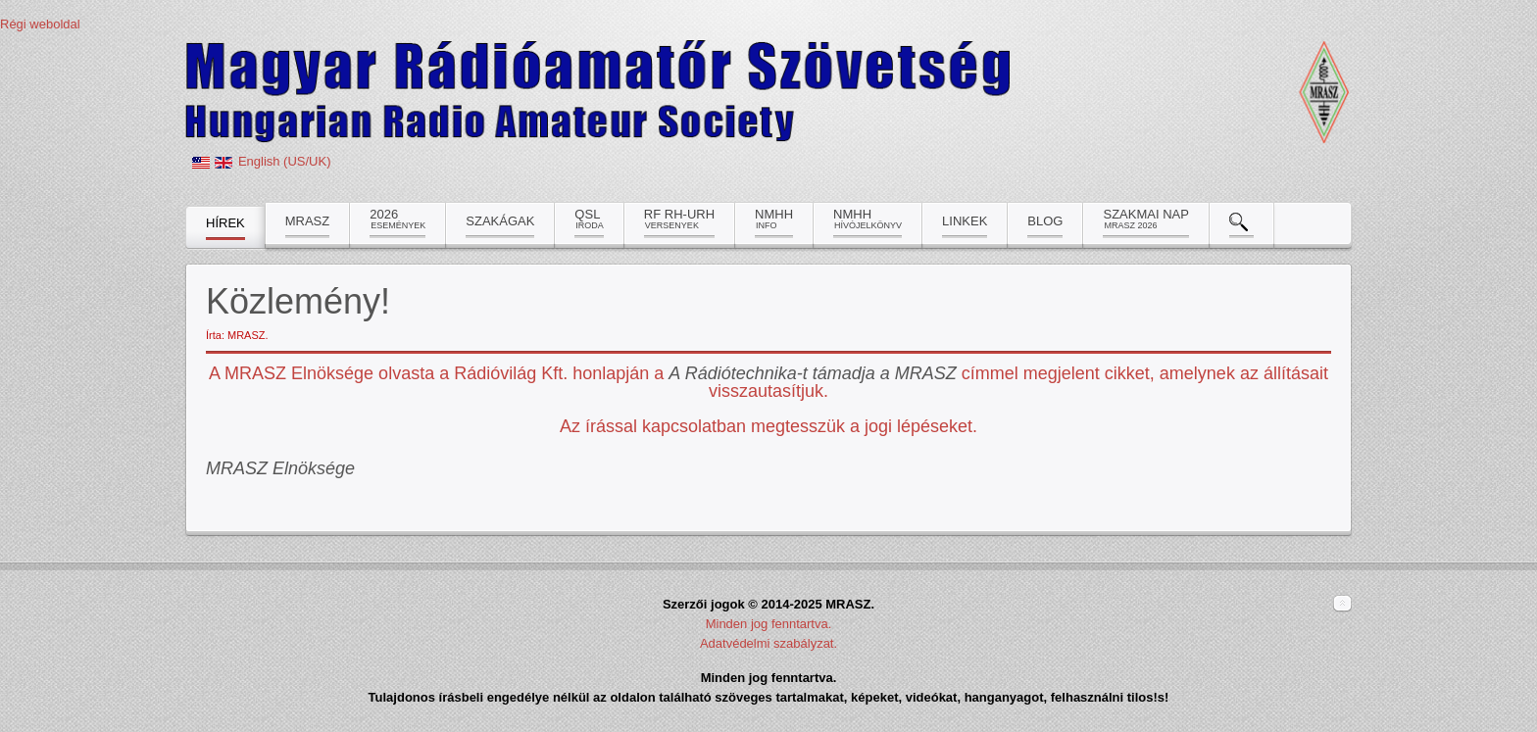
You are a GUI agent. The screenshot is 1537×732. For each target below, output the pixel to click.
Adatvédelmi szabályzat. (768, 643)
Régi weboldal (40, 24)
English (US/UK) (284, 161)
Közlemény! (298, 301)
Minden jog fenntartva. (769, 623)
